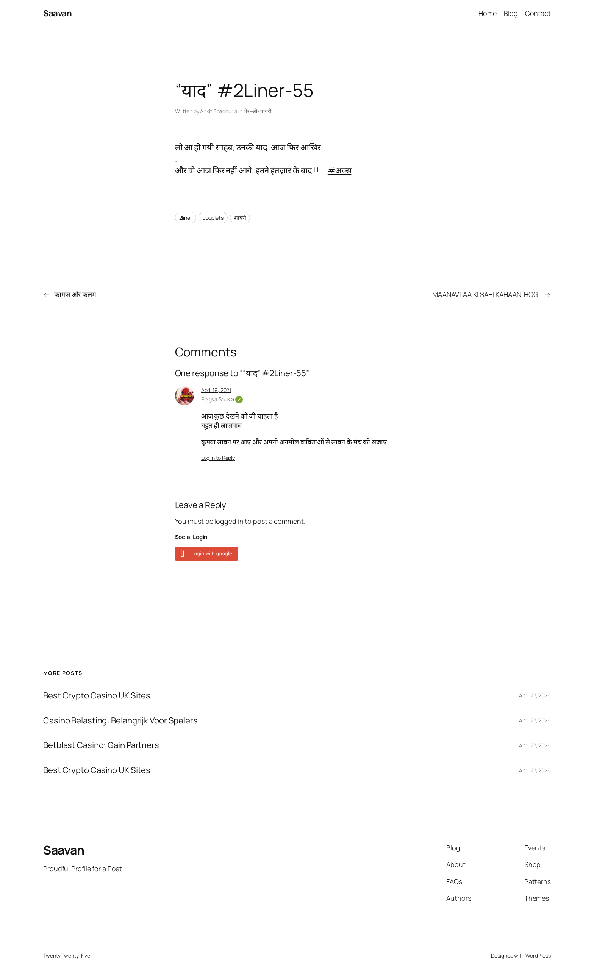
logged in (228, 521)
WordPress (538, 955)
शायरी (240, 217)
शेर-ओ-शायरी (257, 111)
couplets (213, 217)
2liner (185, 217)
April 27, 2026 (535, 695)
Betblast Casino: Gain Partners (101, 745)
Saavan (57, 13)
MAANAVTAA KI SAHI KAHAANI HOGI (486, 294)
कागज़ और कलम (75, 294)
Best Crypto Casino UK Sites (96, 695)
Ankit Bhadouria (219, 111)
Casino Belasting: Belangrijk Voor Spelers (120, 720)
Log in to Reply (218, 457)
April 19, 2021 (216, 390)
